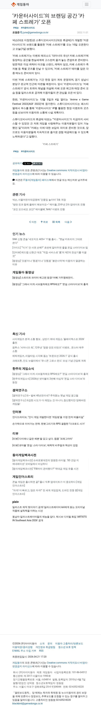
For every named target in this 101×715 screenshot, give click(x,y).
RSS (41, 650)
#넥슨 (16, 28)
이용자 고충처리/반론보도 (69, 643)
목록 (56, 222)
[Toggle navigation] (86, 4)
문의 (50, 643)
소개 (42, 643)
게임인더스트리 (22, 476)
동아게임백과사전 (24, 455)
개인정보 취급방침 (45, 647)
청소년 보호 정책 (67, 647)
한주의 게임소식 (23, 368)
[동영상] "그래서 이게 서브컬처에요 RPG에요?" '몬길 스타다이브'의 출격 (50, 374)
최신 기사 (18, 334)
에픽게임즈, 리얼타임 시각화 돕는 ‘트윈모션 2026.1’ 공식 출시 (45, 355)
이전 (32, 222)
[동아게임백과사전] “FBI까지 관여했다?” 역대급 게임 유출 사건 (45, 468)
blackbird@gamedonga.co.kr (27, 703)
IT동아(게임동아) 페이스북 (37, 180)
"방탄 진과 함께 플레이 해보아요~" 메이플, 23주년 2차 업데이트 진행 (48, 204)
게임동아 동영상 (23, 272)
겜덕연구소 (19, 390)
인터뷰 (16, 412)
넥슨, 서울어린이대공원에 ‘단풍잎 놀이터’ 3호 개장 (39, 199)
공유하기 (17, 163)
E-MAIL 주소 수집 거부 (24, 650)
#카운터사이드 (28, 28)
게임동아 (17, 170)
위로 (44, 222)
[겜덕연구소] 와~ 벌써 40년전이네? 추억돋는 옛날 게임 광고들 (45, 395)
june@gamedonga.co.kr (35, 32)
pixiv (15, 502)
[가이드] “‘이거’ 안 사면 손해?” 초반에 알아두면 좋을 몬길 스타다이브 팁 (50, 247)
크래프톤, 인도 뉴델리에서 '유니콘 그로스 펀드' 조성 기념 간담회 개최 (49, 360)
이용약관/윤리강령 (22, 647)
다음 (68, 222)
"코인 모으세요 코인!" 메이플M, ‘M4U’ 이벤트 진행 (38, 209)
